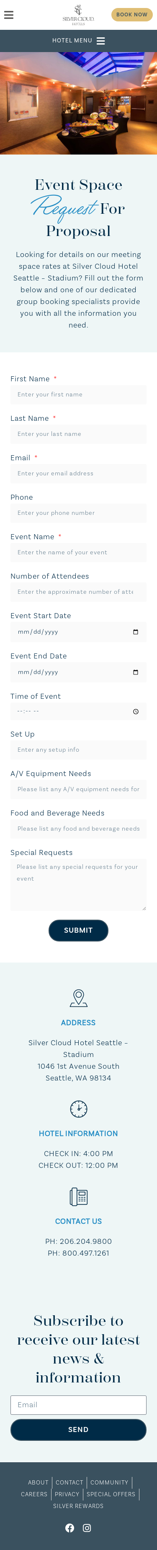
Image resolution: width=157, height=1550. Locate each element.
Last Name (30, 418)
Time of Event (35, 696)
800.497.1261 (85, 1253)
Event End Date (38, 656)
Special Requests (41, 853)
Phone (21, 497)
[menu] (30, 15)
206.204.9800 (86, 1241)
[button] (78, 41)
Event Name (33, 537)
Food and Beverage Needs (57, 813)
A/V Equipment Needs (50, 774)
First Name (31, 379)
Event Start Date (40, 616)
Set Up (22, 734)
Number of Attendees (49, 576)
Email (21, 458)
